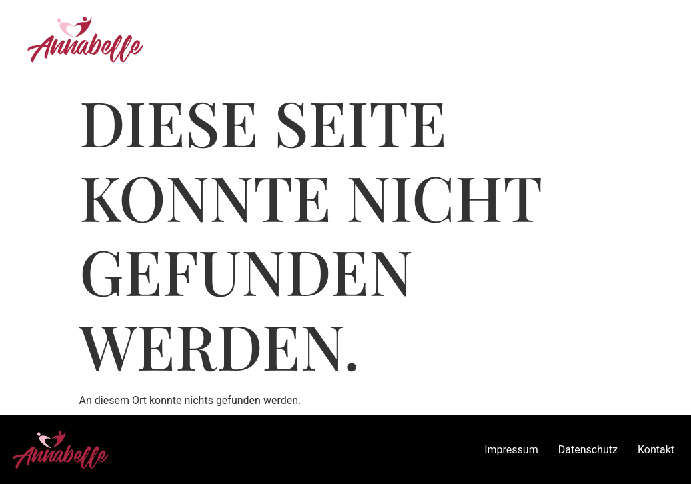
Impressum (511, 449)
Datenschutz (588, 449)
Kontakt (656, 449)
